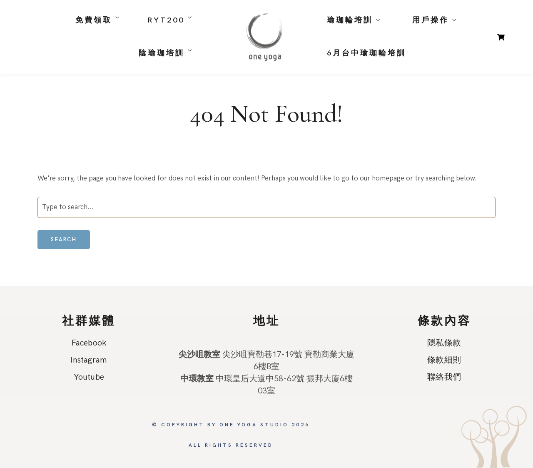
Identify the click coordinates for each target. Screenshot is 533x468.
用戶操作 (430, 20)
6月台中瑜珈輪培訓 (366, 53)
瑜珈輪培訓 (350, 20)
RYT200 (165, 20)
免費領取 (93, 20)
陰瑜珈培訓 (161, 53)
